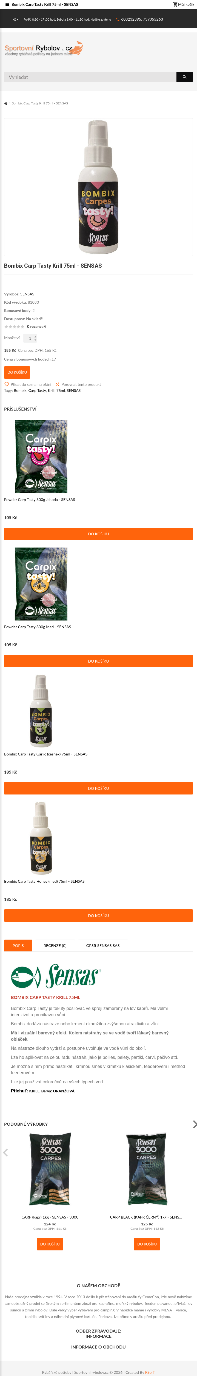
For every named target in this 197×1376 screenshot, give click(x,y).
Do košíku (98, 533)
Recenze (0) (55, 945)
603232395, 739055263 (142, 19)
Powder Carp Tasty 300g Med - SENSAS (37, 626)
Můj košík (183, 4)
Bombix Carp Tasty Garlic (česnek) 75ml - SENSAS (45, 754)
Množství (12, 337)
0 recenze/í (36, 326)
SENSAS (27, 294)
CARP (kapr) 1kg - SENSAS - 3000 (49, 1217)
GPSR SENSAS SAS (103, 945)
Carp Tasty (37, 390)
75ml (60, 390)
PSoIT (150, 1372)
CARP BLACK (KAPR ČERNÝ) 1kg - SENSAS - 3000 (153, 1217)
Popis (18, 945)
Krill (51, 390)
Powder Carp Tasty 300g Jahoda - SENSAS (39, 499)
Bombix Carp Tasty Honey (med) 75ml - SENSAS (44, 881)
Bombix (20, 390)
